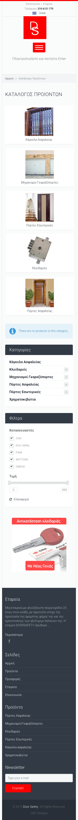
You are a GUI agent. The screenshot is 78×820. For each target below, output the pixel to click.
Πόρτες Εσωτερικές (39, 210)
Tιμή (13, 476)
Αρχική (9, 78)
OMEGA (20, 466)
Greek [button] (39, 13)
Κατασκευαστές (21, 430)
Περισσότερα (14, 634)
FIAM (19, 452)
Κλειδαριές (39, 253)
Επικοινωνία (33, 3)
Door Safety (23, 445)
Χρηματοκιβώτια (22, 399)
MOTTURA (22, 459)
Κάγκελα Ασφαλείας (39, 124)
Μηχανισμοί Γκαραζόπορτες (39, 167)
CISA (18, 438)
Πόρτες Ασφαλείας (39, 296)
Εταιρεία (11, 687)
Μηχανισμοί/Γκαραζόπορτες (24, 723)
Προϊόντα (11, 671)
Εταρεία (47, 3)
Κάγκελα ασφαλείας (18, 747)
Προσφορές (13, 679)
